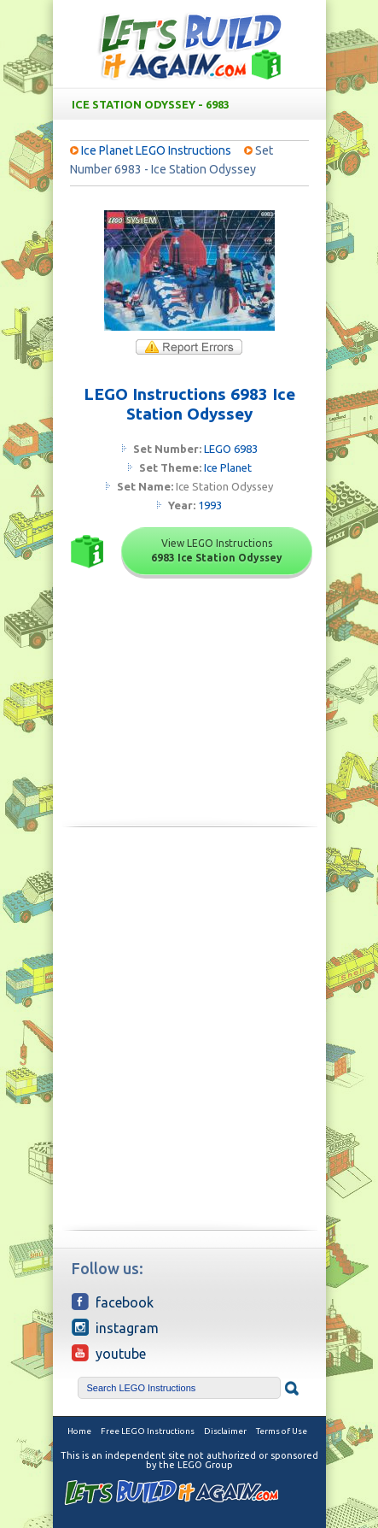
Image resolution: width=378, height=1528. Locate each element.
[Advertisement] (189, 938)
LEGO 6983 (231, 449)
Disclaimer (225, 1431)
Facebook (113, 1301)
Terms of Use (281, 1431)
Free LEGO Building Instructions (189, 45)
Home (79, 1431)
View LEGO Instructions (216, 550)
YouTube (109, 1352)
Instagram (115, 1327)
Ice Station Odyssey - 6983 (193, 104)
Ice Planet (228, 467)
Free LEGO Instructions (148, 1431)
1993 (210, 505)
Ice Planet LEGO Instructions (156, 150)
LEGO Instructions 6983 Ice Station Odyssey (189, 404)
